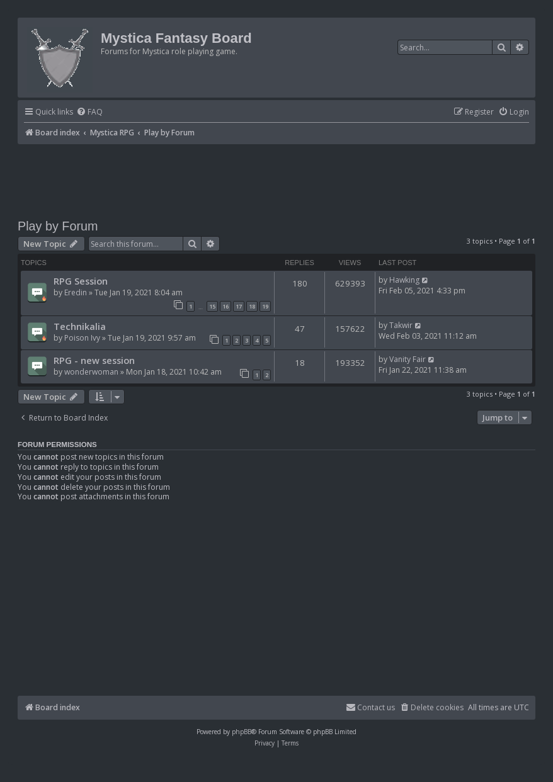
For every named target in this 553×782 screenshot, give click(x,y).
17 (239, 306)
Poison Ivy (82, 337)
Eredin (75, 292)
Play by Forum (58, 226)
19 (265, 306)
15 (212, 306)
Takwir (401, 325)
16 (225, 306)
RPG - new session (94, 360)
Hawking (404, 280)
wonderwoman (91, 371)
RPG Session (81, 281)
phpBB (241, 731)
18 (252, 306)
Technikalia (80, 326)
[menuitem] (89, 112)
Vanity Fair (407, 359)
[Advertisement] (276, 178)
